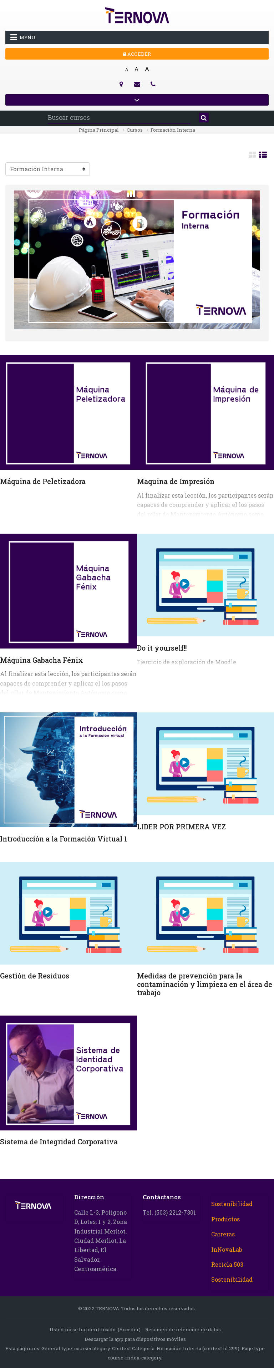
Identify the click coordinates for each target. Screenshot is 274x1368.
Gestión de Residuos (34, 975)
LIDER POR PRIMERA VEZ (181, 826)
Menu (22, 37)
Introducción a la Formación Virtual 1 (63, 838)
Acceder (137, 54)
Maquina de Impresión (175, 481)
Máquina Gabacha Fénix (41, 660)
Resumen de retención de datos (183, 1329)
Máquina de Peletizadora (43, 481)
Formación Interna (173, 130)
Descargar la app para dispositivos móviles (135, 1339)
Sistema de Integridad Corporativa (59, 1141)
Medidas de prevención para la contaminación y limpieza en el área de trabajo (204, 984)
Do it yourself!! (162, 648)
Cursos (135, 130)
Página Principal (99, 130)
